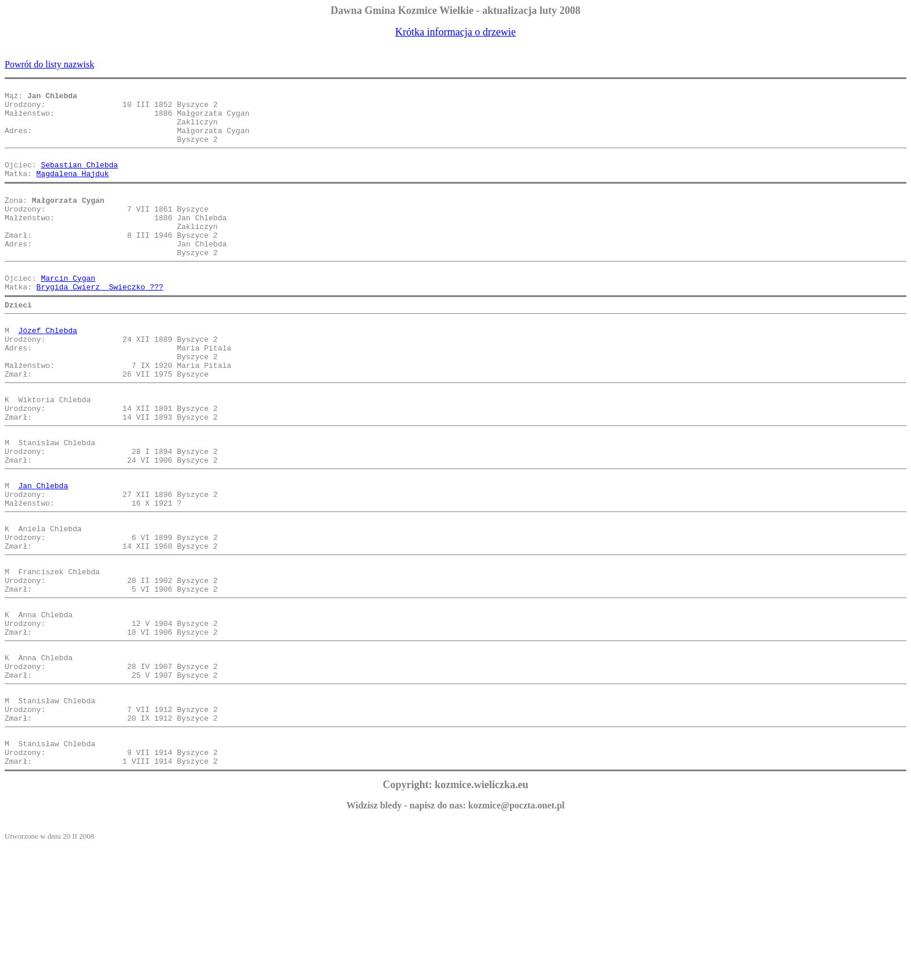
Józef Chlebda (47, 372)
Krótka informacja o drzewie (455, 32)
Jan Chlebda (43, 553)
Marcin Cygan (68, 312)
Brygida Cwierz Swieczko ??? (100, 323)
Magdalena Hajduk (73, 190)
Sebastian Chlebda (79, 180)
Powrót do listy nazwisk (49, 64)
